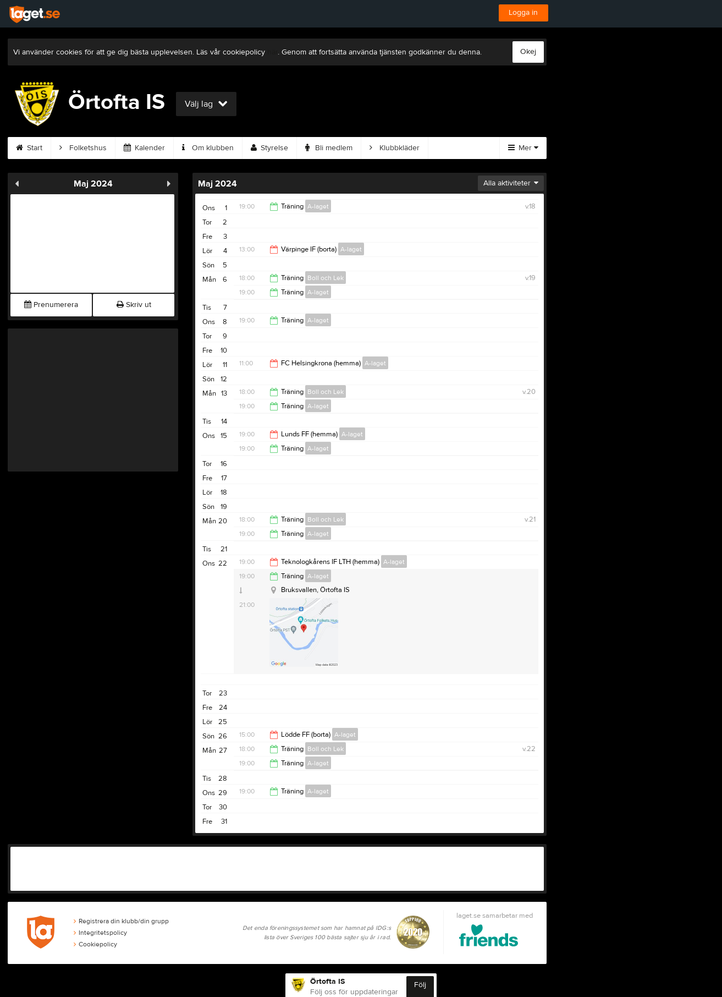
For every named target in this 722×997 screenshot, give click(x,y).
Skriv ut (134, 305)
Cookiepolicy (95, 944)
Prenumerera (51, 305)
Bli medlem (328, 148)
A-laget (318, 206)
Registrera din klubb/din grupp (121, 921)
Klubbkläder (395, 148)
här (272, 52)
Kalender (144, 148)
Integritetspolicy (100, 932)
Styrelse (269, 148)
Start (29, 148)
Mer (523, 148)
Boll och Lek (325, 277)
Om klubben (208, 148)
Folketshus (83, 148)
